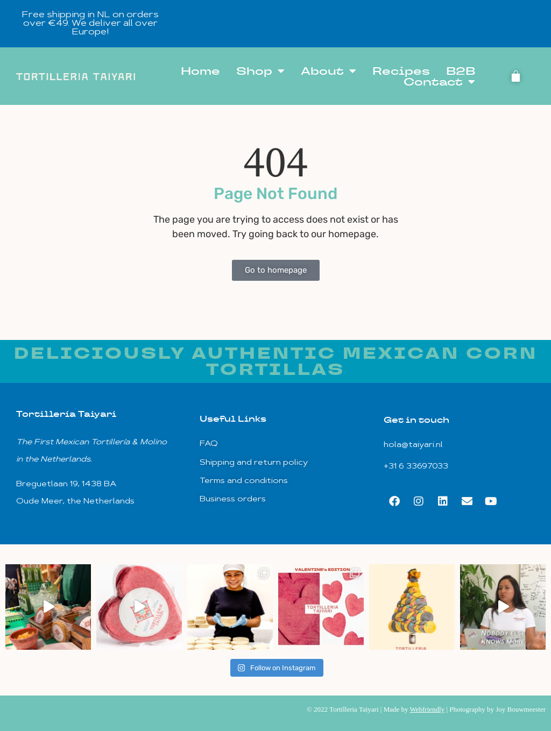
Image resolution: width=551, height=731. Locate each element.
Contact (439, 81)
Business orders (233, 499)
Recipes (401, 71)
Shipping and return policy (254, 463)
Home (200, 71)
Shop (260, 71)
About (328, 71)
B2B (460, 71)
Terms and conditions (244, 481)
